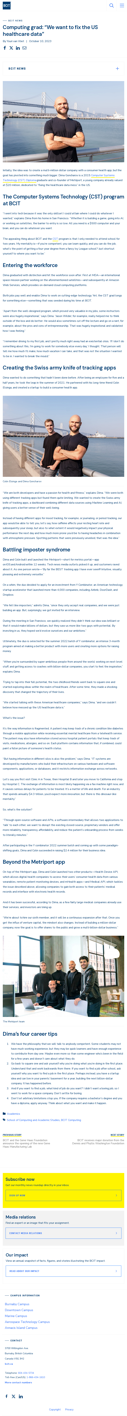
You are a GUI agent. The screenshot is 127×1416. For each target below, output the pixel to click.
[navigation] (8, 5)
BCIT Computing (71, 1120)
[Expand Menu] (117, 68)
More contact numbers (18, 1382)
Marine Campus (16, 1316)
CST (55, 239)
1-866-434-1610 (36, 1377)
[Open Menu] (122, 5)
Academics (13, 1114)
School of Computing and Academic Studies (33, 1120)
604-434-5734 (26, 1373)
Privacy (69, 1409)
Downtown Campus (19, 1310)
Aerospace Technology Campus (27, 1322)
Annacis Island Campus (21, 1328)
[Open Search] (111, 5)
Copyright (55, 1409)
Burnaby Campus (17, 1304)
